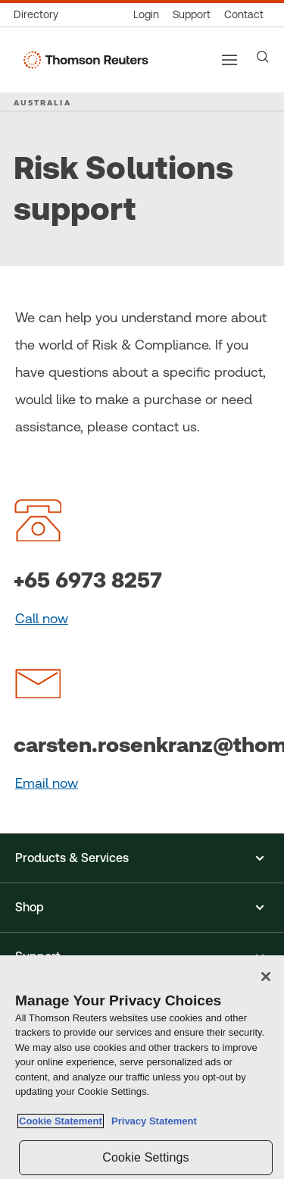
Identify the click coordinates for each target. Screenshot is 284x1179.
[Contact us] (243, 15)
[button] (142, 858)
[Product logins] (146, 15)
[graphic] (38, 519)
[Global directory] (39, 15)
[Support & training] (191, 15)
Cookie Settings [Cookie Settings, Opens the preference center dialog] (145, 1157)
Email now (46, 783)
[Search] (262, 57)
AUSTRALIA (42, 102)
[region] (142, 1067)
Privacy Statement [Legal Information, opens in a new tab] (151, 1121)
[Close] (265, 976)
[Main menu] (229, 60)
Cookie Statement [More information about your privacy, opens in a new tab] (60, 1121)
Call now (41, 618)
